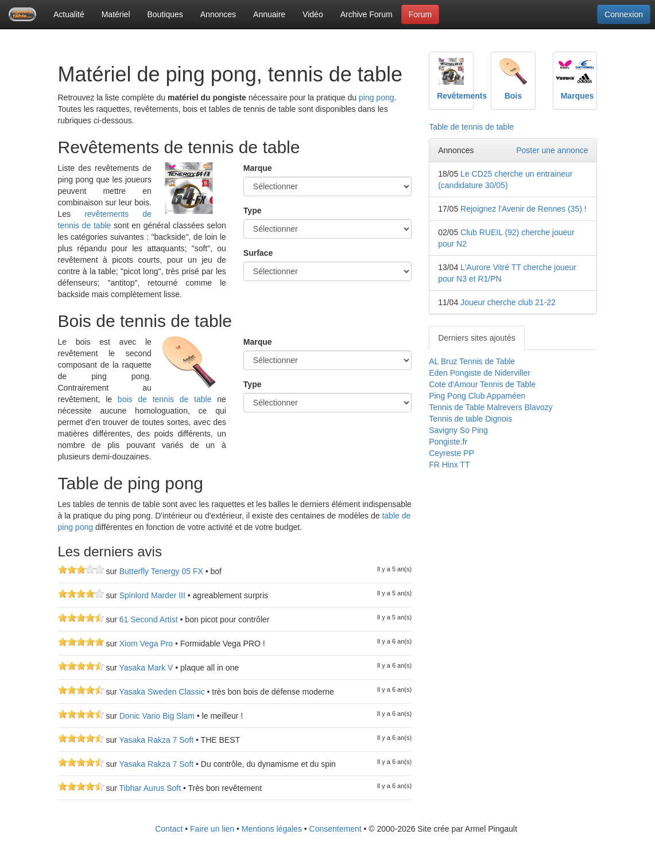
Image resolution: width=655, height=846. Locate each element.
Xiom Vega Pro (146, 643)
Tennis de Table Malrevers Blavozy (490, 407)
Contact (169, 828)
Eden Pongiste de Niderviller (479, 372)
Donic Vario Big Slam (157, 715)
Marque (257, 168)
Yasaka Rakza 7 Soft (156, 739)
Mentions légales (272, 828)
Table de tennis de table (471, 126)
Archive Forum (366, 14)
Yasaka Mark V (146, 667)
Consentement (335, 828)
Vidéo (313, 14)
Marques (577, 95)
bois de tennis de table (165, 399)
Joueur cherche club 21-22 (508, 302)
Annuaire (269, 14)
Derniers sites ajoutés (477, 337)
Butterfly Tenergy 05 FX (161, 571)
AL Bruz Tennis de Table (472, 361)
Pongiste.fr (448, 441)
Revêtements (462, 95)
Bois (513, 95)
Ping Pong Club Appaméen (477, 395)
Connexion (623, 14)
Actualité (68, 14)
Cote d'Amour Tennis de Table (482, 384)
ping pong (376, 97)
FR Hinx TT (449, 464)
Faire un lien (212, 828)
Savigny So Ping (458, 430)
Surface (258, 253)
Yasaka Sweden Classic (161, 691)
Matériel (116, 14)
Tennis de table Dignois (470, 418)
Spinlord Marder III (152, 595)
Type (252, 210)
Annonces (218, 14)
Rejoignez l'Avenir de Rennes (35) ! (523, 208)
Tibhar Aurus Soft (150, 788)
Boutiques (165, 14)
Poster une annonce (552, 150)
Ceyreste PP (451, 453)
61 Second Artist (148, 619)
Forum (420, 14)
